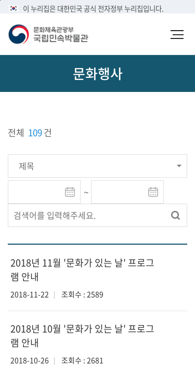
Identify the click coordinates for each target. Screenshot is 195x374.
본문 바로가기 (0, 0)
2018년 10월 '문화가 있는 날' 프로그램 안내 (82, 336)
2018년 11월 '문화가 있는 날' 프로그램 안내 (82, 270)
